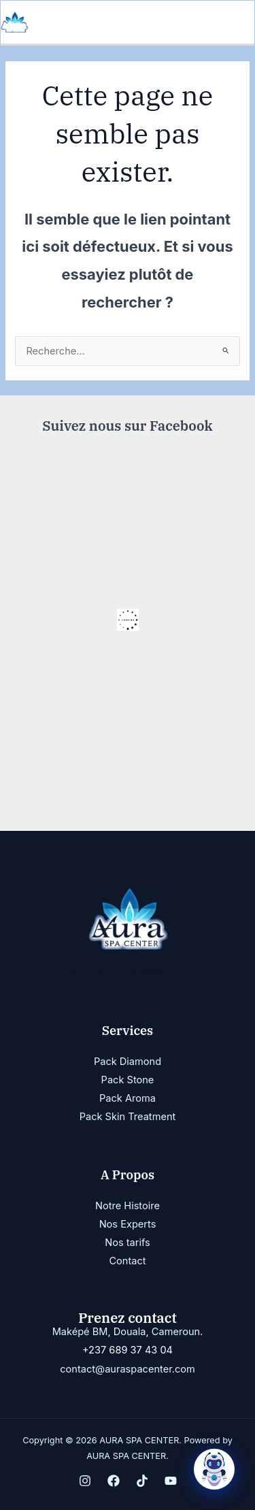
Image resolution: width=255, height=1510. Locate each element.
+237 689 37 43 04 (127, 1350)
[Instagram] (85, 1481)
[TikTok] (142, 1481)
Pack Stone (127, 1080)
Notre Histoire (127, 1206)
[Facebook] (113, 1481)
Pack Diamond (127, 1061)
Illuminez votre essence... (127, 972)
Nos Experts (127, 1224)
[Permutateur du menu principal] (240, 22)
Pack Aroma (127, 1098)
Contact (127, 1261)
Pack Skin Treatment (128, 1117)
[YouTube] (171, 1481)
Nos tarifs (127, 1242)
